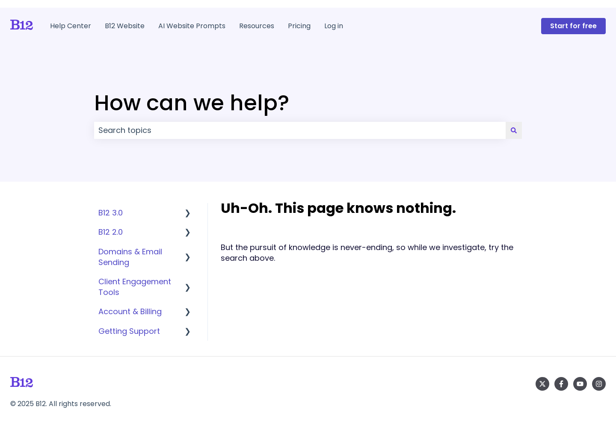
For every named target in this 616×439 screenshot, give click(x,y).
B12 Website (125, 26)
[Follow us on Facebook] (561, 384)
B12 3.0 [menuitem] (110, 212)
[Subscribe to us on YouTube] (580, 384)
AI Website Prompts (191, 26)
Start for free (573, 26)
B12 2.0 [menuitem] (110, 232)
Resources (256, 26)
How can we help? (191, 103)
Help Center (70, 26)
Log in (333, 26)
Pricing (299, 26)
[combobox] (300, 130)
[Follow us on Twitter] (542, 384)
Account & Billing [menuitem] (130, 311)
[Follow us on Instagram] (599, 384)
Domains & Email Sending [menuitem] (130, 257)
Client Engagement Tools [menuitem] (134, 287)
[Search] (514, 130)
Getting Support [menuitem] (129, 331)
